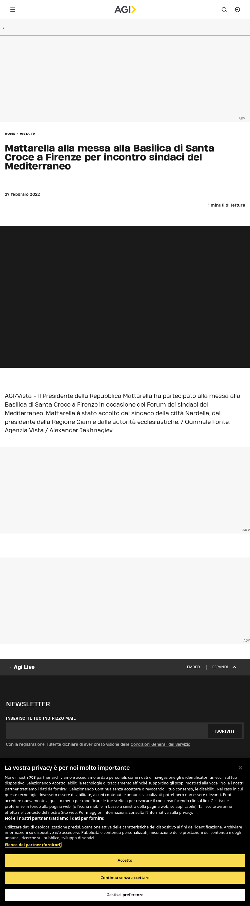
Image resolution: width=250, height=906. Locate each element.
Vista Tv (27, 133)
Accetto (125, 860)
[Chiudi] (240, 767)
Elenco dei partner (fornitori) (33, 844)
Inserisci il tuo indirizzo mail (41, 718)
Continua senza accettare (124, 877)
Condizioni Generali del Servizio (160, 744)
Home (10, 133)
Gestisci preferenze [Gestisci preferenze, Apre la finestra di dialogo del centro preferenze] (125, 894)
